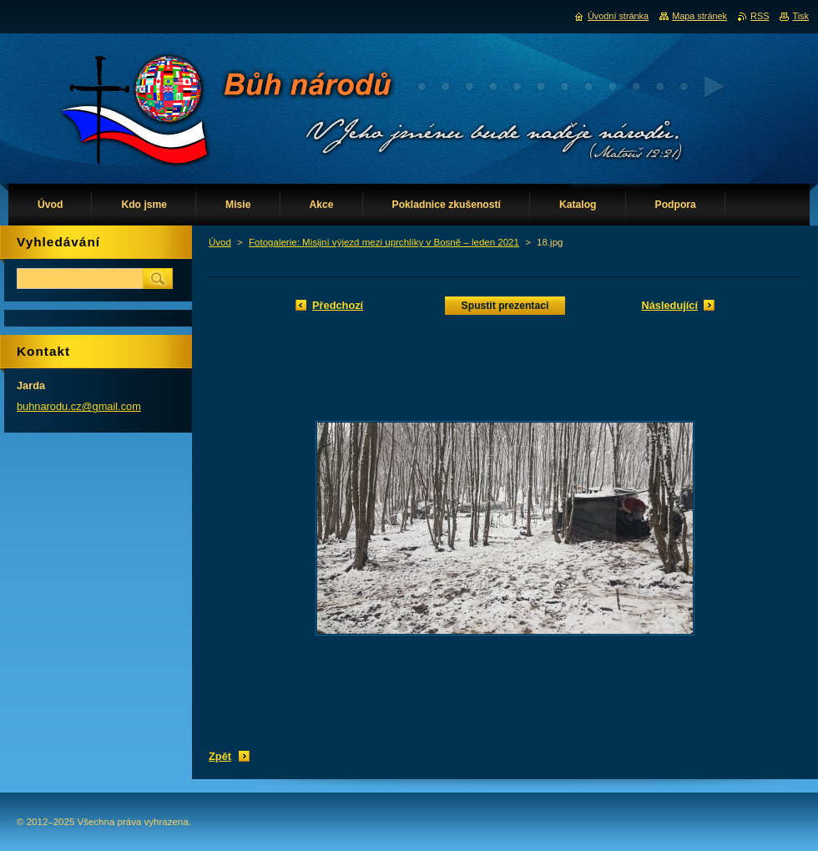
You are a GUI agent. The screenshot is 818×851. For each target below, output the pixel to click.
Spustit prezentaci (505, 306)
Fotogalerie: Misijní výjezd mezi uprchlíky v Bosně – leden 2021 (384, 242)
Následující (669, 305)
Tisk (800, 16)
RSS (759, 16)
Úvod (220, 242)
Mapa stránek (699, 16)
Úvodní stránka (618, 16)
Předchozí (337, 305)
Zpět (220, 756)
